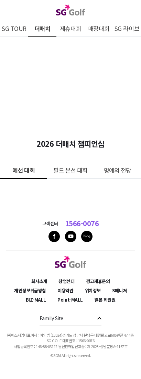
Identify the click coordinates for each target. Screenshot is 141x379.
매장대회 (98, 28)
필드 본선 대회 (70, 170)
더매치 (42, 28)
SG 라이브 (127, 28)
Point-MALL (70, 299)
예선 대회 (23, 170)
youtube (70, 236)
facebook (54, 236)
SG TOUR (14, 28)
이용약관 (65, 290)
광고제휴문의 (98, 281)
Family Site (51, 318)
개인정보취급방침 (30, 290)
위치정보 (93, 290)
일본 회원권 (104, 299)
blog (87, 236)
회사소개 (39, 281)
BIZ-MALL (36, 299)
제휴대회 (70, 28)
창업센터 (66, 281)
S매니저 (119, 290)
